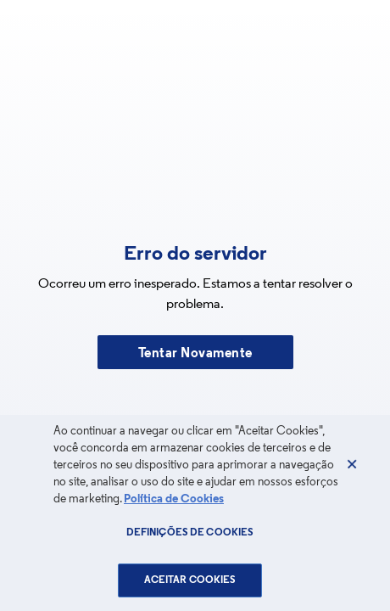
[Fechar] (352, 464)
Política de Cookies (174, 499)
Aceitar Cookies (190, 580)
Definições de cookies (190, 533)
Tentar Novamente (195, 354)
